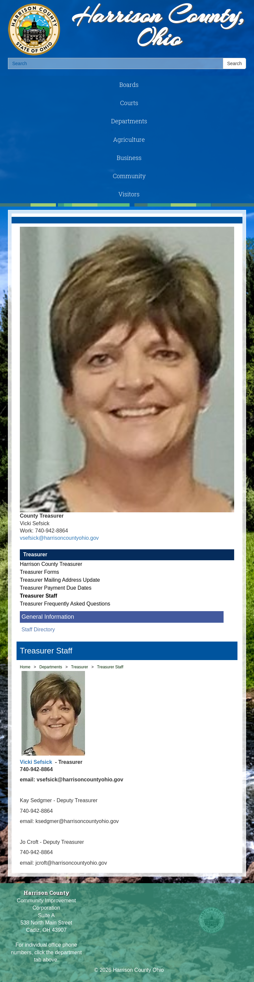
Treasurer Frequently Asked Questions (65, 604)
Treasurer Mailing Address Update (60, 580)
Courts (129, 103)
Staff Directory (38, 629)
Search (234, 63)
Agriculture (129, 139)
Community (129, 176)
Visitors (129, 194)
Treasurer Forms (39, 572)
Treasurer (35, 554)
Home (25, 667)
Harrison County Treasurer (51, 564)
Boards (129, 85)
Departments (129, 121)
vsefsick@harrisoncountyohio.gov (59, 538)
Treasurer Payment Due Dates (55, 588)
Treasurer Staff (38, 596)
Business (129, 158)
